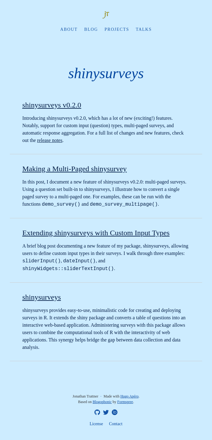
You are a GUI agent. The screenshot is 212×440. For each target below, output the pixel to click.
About (69, 29)
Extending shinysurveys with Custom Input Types (96, 233)
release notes (49, 140)
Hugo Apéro (129, 396)
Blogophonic (102, 402)
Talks (144, 29)
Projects (117, 29)
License (96, 424)
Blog (91, 29)
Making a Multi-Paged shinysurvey (74, 169)
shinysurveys (41, 297)
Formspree (125, 402)
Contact (115, 424)
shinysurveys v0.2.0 (51, 105)
